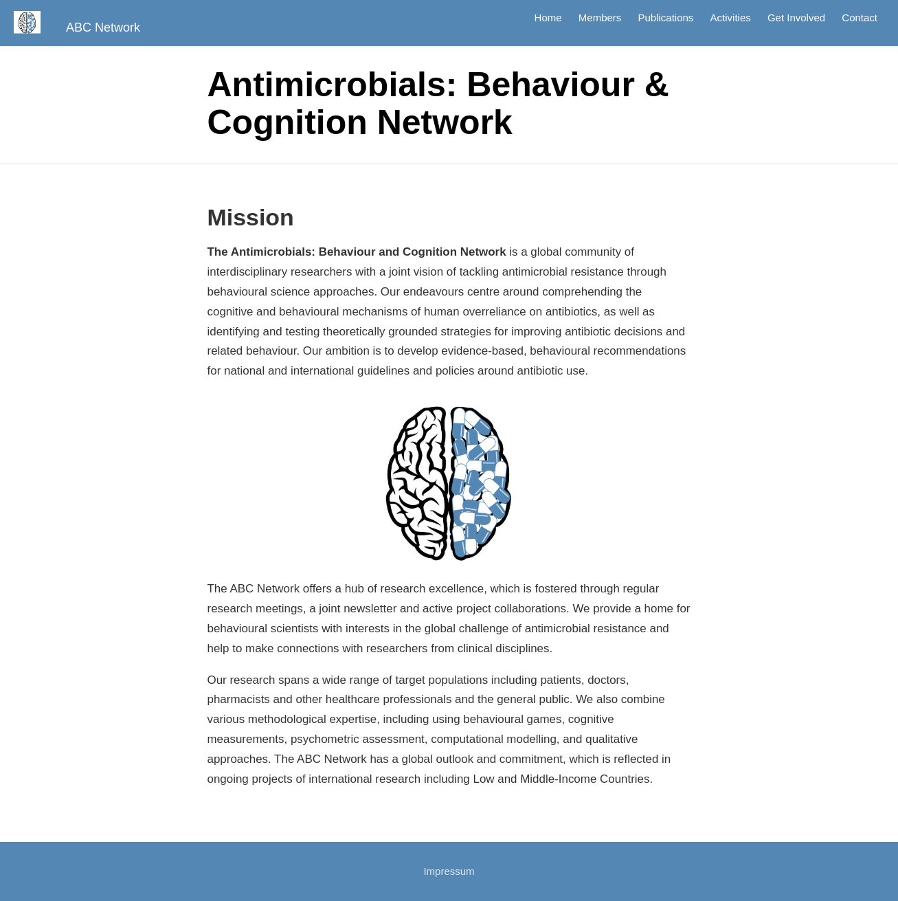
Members (600, 18)
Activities (730, 18)
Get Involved (796, 18)
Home (548, 18)
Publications (665, 18)
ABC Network (103, 27)
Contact (859, 18)
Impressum (448, 871)
